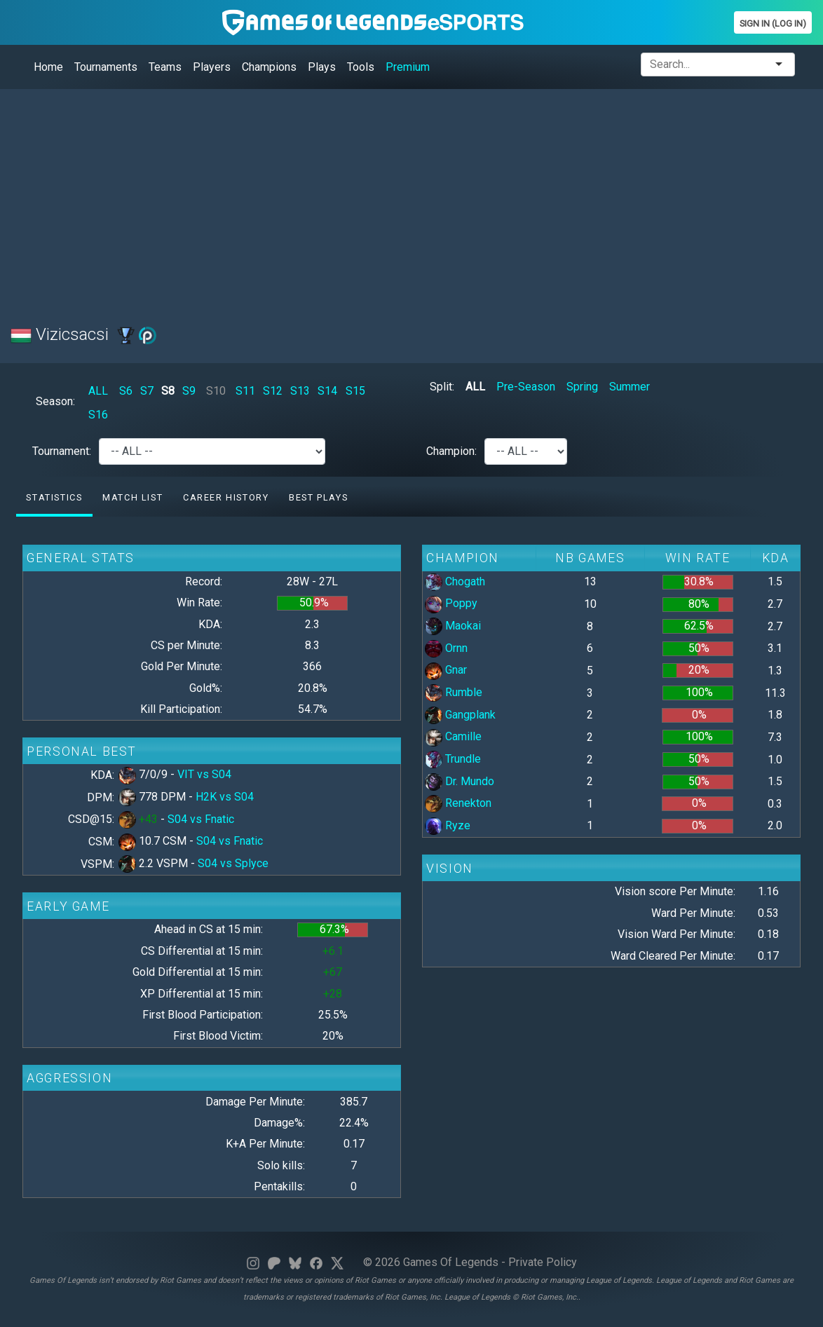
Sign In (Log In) (773, 23)
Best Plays (318, 497)
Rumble (453, 692)
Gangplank (460, 714)
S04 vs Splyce (233, 863)
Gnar (446, 669)
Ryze (447, 825)
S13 (300, 390)
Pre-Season (525, 386)
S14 (327, 390)
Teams (165, 67)
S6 (125, 390)
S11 (245, 390)
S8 (168, 390)
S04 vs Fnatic (201, 819)
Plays (322, 67)
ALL (98, 390)
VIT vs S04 (204, 774)
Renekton (458, 803)
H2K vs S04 (225, 796)
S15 (355, 390)
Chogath (455, 581)
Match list (132, 497)
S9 (189, 390)
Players (212, 67)
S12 (273, 390)
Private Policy (542, 1262)
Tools (360, 67)
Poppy (451, 603)
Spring (582, 386)
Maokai (453, 625)
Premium (408, 67)
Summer (629, 386)
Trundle (453, 758)
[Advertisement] (411, 198)
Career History (225, 497)
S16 (98, 414)
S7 (147, 390)
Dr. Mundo (459, 781)
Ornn (446, 648)
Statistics (54, 497)
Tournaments (105, 67)
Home (48, 67)
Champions (269, 67)
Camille (453, 736)
